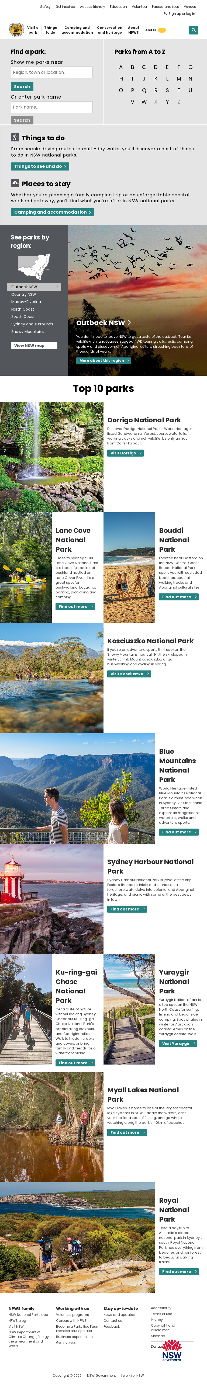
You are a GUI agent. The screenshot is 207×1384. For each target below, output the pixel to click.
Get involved (66, 1342)
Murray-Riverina (26, 301)
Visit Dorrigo (123, 453)
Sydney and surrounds (32, 324)
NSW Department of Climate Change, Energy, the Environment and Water (29, 1339)
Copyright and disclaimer (163, 1327)
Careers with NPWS (71, 1320)
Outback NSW (24, 287)
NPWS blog (17, 1320)
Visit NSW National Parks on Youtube (37, 1375)
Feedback (112, 1326)
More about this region (102, 360)
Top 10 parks (103, 388)
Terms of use (161, 1314)
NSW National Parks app (28, 1314)
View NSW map (29, 345)
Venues (190, 6)
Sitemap (158, 1336)
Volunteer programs (72, 1314)
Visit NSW (16, 1326)
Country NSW (23, 294)
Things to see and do (38, 166)
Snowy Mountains (27, 331)
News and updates (119, 1314)
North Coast (22, 309)
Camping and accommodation (50, 212)
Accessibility (161, 1308)
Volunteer (139, 6)
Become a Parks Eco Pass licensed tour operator (77, 1328)
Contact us (113, 1320)
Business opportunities (74, 1336)
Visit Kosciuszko (127, 674)
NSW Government (101, 1375)
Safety (45, 6)
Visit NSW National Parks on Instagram (25, 1375)
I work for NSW (132, 1375)
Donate (157, 1346)
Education (118, 6)
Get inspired (65, 6)
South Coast (23, 316)
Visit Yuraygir (176, 1043)
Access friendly (92, 6)
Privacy (157, 1319)
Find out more (73, 606)
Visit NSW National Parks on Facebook (14, 1375)
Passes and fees (165, 6)
